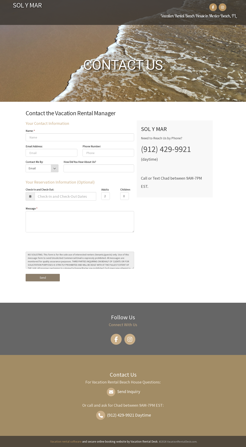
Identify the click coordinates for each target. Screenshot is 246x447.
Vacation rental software (65, 441)
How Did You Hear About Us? (80, 162)
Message (31, 208)
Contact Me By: (34, 162)
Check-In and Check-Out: (40, 189)
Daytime (123, 415)
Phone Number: (92, 146)
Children (125, 189)
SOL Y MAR (27, 5)
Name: (30, 130)
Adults (105, 189)
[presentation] (52, 242)
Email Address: (34, 146)
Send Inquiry (123, 391)
